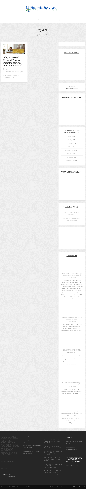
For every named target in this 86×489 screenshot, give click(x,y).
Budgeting (70, 136)
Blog (34, 20)
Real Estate (70, 153)
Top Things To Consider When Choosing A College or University (72, 349)
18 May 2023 (72, 386)
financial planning (10, 71)
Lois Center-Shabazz (12, 75)
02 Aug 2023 (72, 277)
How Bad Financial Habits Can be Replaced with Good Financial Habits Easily (53, 472)
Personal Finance (9, 77)
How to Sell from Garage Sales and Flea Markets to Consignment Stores (71, 412)
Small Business (70, 160)
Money (70, 147)
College (70, 140)
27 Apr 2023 (72, 415)
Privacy (52, 20)
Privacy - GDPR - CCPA (7, 461)
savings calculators (18, 73)
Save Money (70, 157)
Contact (43, 20)
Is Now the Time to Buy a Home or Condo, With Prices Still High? (71, 383)
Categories (71, 86)
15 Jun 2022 (8, 69)
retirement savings (8, 73)
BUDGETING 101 (10, 477)
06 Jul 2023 (72, 321)
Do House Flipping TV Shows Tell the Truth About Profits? (72, 318)
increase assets (19, 71)
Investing (70, 143)
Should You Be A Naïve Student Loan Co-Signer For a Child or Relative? (72, 274)
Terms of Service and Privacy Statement (73, 486)
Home (27, 20)
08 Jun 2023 (72, 352)
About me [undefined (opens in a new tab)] (4, 468)
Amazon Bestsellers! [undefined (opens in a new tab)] (72, 465)
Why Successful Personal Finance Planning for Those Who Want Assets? (12, 61)
